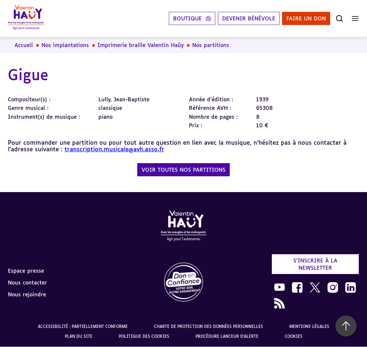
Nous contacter (27, 282)
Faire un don (306, 18)
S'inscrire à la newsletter (315, 264)
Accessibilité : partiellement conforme (83, 326)
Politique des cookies (144, 336)
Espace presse (26, 270)
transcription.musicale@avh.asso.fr (114, 149)
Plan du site (78, 336)
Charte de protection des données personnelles (208, 326)
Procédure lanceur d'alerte (227, 336)
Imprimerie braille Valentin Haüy (140, 45)
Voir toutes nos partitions (183, 169)
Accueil (23, 45)
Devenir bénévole (248, 18)
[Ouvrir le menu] (355, 18)
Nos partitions (210, 45)
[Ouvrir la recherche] (339, 18)
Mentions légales (309, 326)
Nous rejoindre (27, 294)
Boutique (187, 18)
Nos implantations (65, 45)
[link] (184, 282)
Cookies (293, 336)
